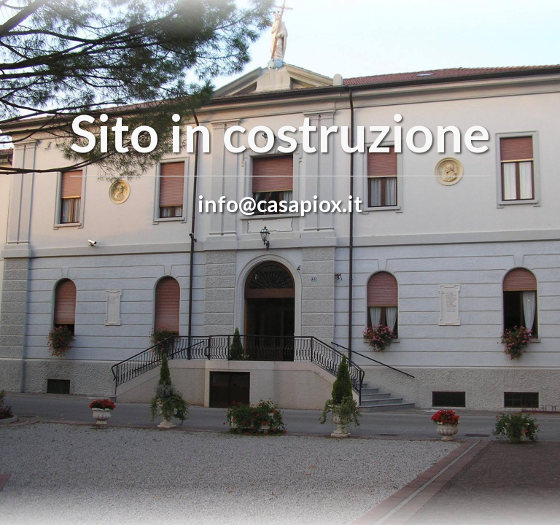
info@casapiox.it (280, 203)
